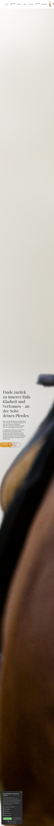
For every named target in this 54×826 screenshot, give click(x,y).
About (19, 4)
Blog (25, 4)
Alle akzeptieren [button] (7, 818)
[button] (12, 821)
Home (6, 4)
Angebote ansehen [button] (14, 444)
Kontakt (38, 4)
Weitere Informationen (7, 804)
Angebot (12, 4)
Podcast (31, 4)
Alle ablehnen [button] (17, 818)
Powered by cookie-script (12, 823)
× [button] (21, 792)
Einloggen (44, 4)
